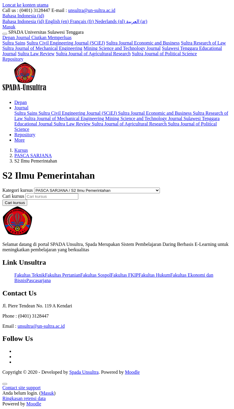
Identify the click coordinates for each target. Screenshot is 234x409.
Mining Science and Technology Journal (121, 48)
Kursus (21, 150)
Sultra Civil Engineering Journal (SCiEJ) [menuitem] (78, 113)
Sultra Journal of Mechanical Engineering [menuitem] (64, 118)
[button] (23, 15)
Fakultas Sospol (95, 275)
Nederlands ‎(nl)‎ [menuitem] (110, 21)
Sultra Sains (13, 42)
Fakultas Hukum (154, 275)
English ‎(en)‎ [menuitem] (57, 21)
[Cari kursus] (51, 196)
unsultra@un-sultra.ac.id (91, 10)
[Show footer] (4, 384)
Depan (9, 37)
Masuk (9, 26)
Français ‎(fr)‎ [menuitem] (82, 21)
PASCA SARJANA (33, 155)
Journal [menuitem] (21, 107)
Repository (12, 59)
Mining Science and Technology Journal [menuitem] (144, 118)
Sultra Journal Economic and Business (143, 42)
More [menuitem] (19, 140)
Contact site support (21, 387)
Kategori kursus (18, 190)
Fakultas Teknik (29, 275)
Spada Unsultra (84, 372)
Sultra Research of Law (203, 42)
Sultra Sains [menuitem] (26, 113)
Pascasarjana (38, 280)
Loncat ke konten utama (25, 4)
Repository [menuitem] (24, 134)
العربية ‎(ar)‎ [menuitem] (136, 21)
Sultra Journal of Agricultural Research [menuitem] (130, 123)
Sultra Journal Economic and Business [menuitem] (155, 113)
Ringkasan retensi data (24, 398)
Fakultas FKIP (125, 275)
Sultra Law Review (36, 53)
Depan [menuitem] (20, 102)
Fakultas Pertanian (62, 275)
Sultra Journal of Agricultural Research (93, 53)
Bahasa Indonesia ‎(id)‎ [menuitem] (23, 21)
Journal (44, 37)
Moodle (132, 372)
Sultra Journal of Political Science (164, 53)
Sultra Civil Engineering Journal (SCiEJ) (66, 42)
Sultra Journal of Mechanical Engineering (42, 48)
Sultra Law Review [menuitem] (73, 123)
